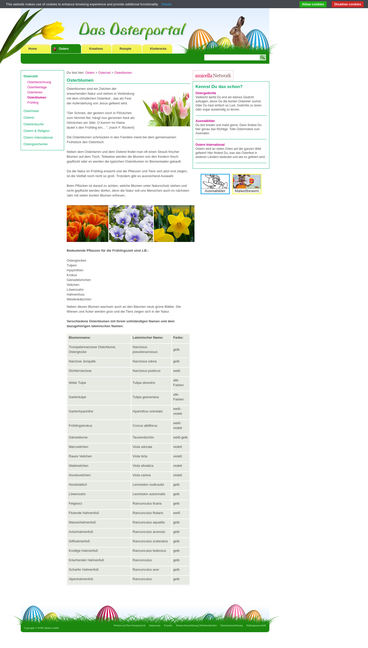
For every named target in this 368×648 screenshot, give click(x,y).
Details (167, 4)
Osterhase (31, 111)
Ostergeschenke (36, 144)
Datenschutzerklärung (231, 625)
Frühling (32, 102)
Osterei (29, 117)
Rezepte (125, 49)
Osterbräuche (34, 124)
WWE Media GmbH (48, 628)
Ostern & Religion (37, 131)
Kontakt (168, 625)
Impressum (154, 625)
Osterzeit (31, 76)
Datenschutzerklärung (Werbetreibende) (196, 625)
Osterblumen (36, 97)
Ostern (64, 49)
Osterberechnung (39, 82)
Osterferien (34, 92)
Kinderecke (158, 49)
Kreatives (96, 49)
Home (32, 49)
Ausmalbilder (205, 121)
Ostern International (38, 137)
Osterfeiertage (37, 87)
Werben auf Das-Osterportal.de (129, 625)
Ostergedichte (205, 93)
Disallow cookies (347, 4)
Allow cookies (313, 4)
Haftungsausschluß (256, 625)
